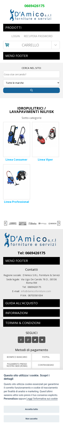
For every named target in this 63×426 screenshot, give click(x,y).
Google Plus (28, 340)
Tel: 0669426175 (31, 252)
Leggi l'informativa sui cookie (42, 398)
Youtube (42, 339)
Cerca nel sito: (31, 68)
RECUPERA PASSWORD (38, 36)
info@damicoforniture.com (36, 291)
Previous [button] (5, 223)
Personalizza (11, 398)
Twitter (35, 339)
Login (15, 36)
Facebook (21, 339)
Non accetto (31, 418)
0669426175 (34, 5)
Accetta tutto (31, 409)
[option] (12, 223)
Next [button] (58, 223)
